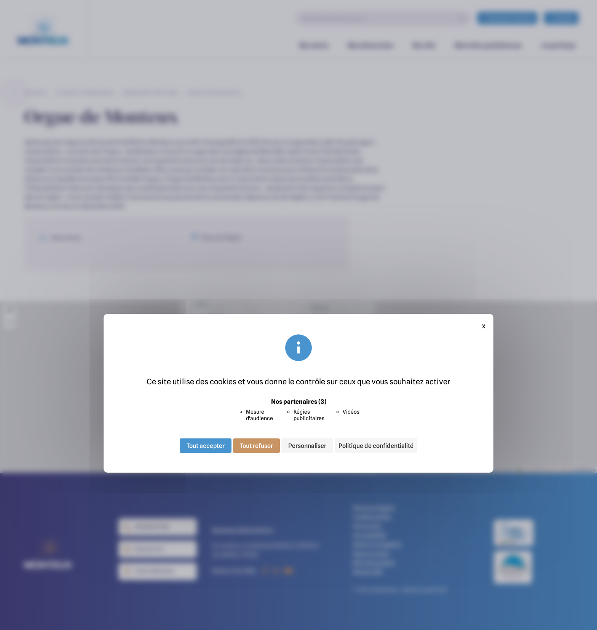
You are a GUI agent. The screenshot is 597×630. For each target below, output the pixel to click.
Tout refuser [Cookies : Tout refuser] (256, 445)
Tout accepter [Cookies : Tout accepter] (206, 445)
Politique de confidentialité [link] (375, 445)
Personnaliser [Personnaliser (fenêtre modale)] (307, 445)
